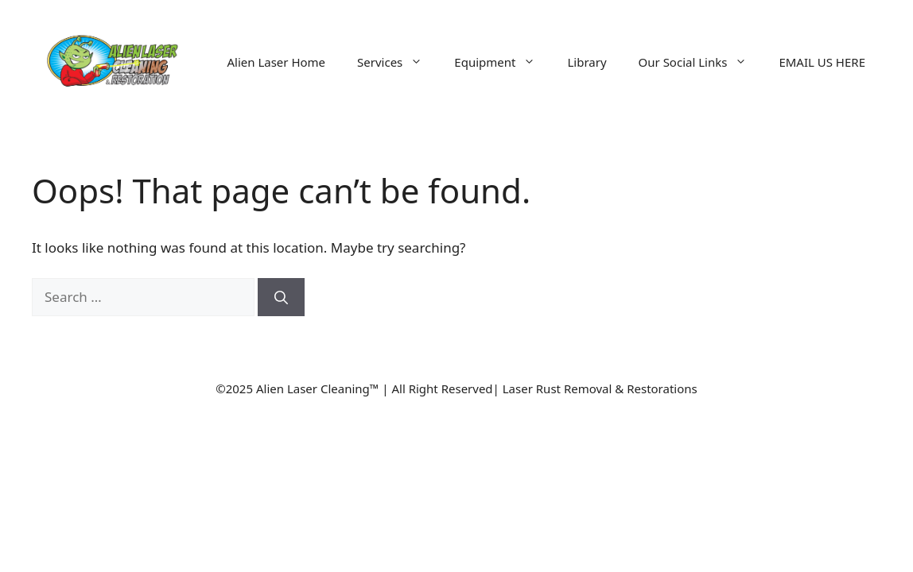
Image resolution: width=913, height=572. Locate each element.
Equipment (502, 62)
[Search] (281, 297)
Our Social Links (701, 62)
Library (586, 62)
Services (397, 62)
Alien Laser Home (276, 62)
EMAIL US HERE (822, 62)
